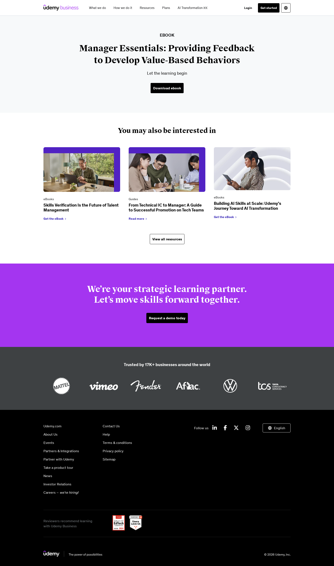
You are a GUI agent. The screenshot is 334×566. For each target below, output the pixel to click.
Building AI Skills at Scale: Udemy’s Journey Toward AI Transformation (247, 206)
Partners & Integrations (61, 451)
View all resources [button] (167, 239)
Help (106, 434)
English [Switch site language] (279, 428)
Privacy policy (113, 451)
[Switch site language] (286, 8)
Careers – (60, 492)
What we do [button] (97, 8)
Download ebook (167, 88)
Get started (269, 8)
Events (48, 443)
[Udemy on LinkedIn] (214, 428)
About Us (50, 434)
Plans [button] (166, 8)
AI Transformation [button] (192, 8)
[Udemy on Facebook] (225, 428)
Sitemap (109, 459)
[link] (81, 184)
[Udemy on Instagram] (248, 428)
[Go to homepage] (73, 555)
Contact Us (111, 426)
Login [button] (248, 8)
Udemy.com (52, 426)
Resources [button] (147, 8)
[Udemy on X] (236, 428)
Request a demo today (167, 318)
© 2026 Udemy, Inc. (277, 554)
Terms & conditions (117, 443)
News (47, 476)
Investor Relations (57, 484)
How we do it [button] (123, 8)
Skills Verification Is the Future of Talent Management (81, 207)
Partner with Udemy (58, 459)
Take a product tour (58, 467)
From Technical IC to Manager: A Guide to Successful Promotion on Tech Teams (166, 207)
